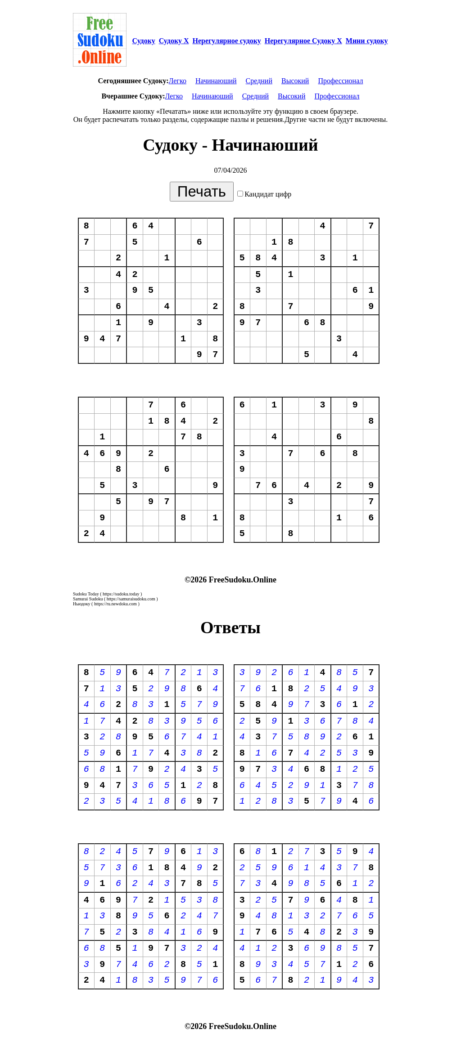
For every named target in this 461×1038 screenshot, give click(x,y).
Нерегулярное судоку (227, 41)
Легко (177, 81)
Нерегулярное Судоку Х (303, 41)
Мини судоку (367, 41)
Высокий (295, 81)
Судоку (143, 41)
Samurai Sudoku (88, 598)
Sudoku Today (86, 593)
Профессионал (340, 81)
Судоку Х (174, 41)
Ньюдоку (81, 603)
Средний (259, 81)
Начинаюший (216, 81)
